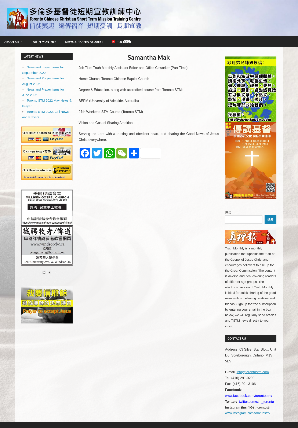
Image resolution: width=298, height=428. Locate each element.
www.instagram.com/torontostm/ (247, 413)
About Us (11, 41)
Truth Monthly (43, 41)
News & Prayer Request (84, 41)
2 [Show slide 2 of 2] (49, 273)
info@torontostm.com (253, 372)
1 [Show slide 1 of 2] (44, 273)
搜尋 (228, 212)
